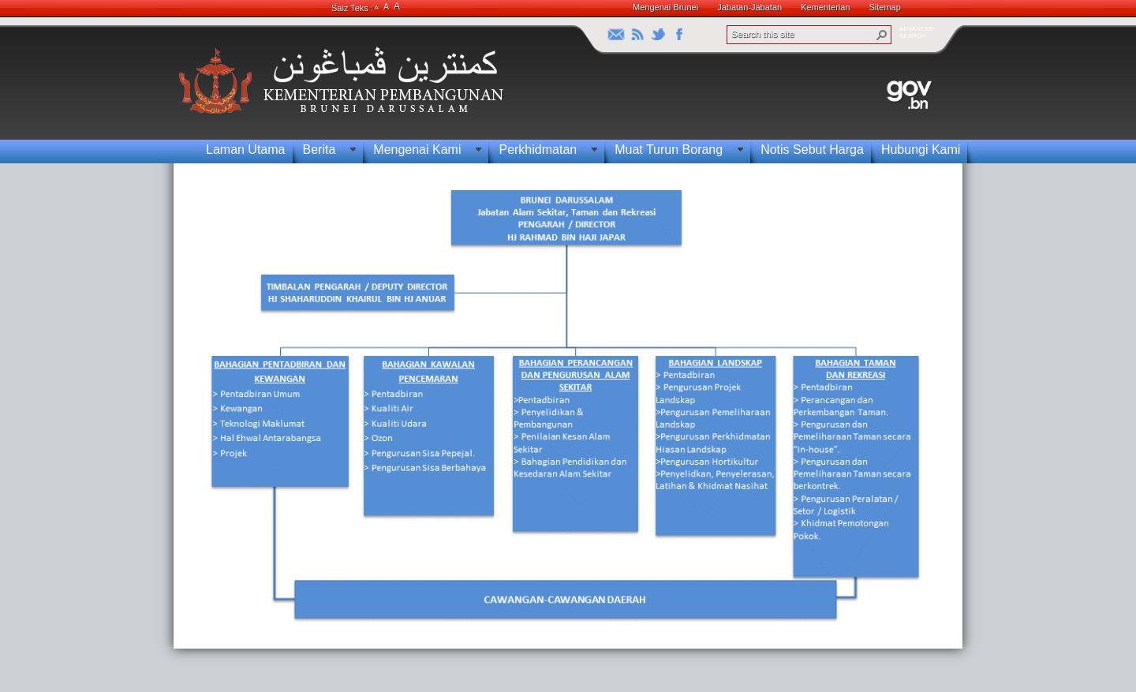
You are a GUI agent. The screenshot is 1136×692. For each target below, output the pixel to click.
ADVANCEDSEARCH (916, 32)
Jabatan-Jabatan (749, 7)
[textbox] (564, 406)
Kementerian (825, 7)
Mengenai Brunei (665, 7)
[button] (882, 34)
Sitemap (885, 7)
